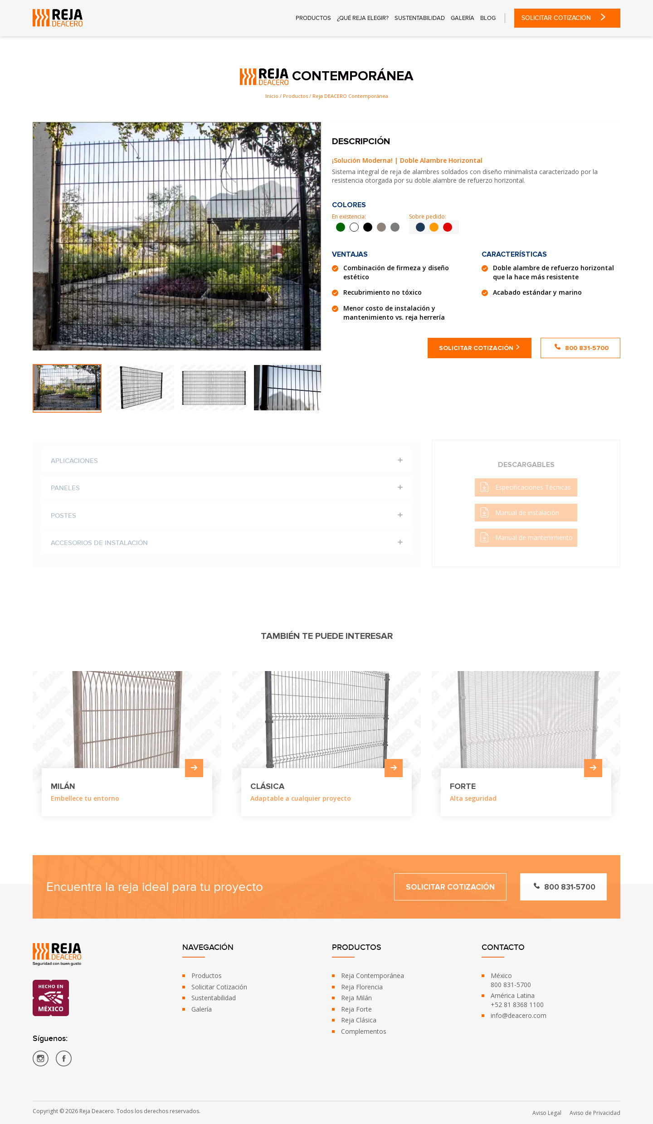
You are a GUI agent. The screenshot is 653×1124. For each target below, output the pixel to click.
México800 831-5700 (511, 980)
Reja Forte (356, 1009)
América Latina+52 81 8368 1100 (517, 1000)
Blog (488, 18)
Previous (23, 388)
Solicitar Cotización (567, 18)
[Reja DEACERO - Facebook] (64, 1060)
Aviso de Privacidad (595, 1113)
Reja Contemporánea (372, 975)
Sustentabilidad (420, 18)
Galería (462, 18)
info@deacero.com (518, 1015)
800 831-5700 (582, 348)
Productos (313, 18)
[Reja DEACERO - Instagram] (41, 1060)
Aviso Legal (546, 1113)
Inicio (271, 95)
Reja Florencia (362, 987)
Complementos (363, 1031)
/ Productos (294, 95)
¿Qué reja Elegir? (363, 18)
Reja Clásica (358, 1020)
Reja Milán (356, 997)
